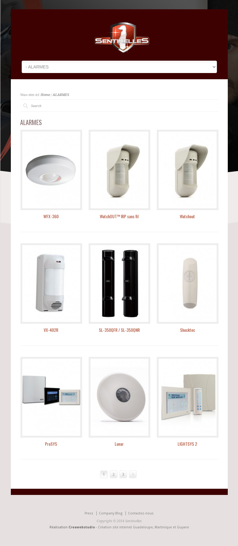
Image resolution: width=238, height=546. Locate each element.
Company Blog (110, 513)
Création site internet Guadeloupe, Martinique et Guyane (143, 527)
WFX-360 (51, 216)
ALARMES (61, 95)
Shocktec (187, 330)
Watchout (187, 216)
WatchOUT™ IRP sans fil (119, 216)
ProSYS (51, 443)
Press (89, 513)
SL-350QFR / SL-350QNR (119, 330)
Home (45, 95)
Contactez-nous (141, 513)
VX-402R (51, 330)
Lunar (119, 443)
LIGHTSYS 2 (187, 443)
